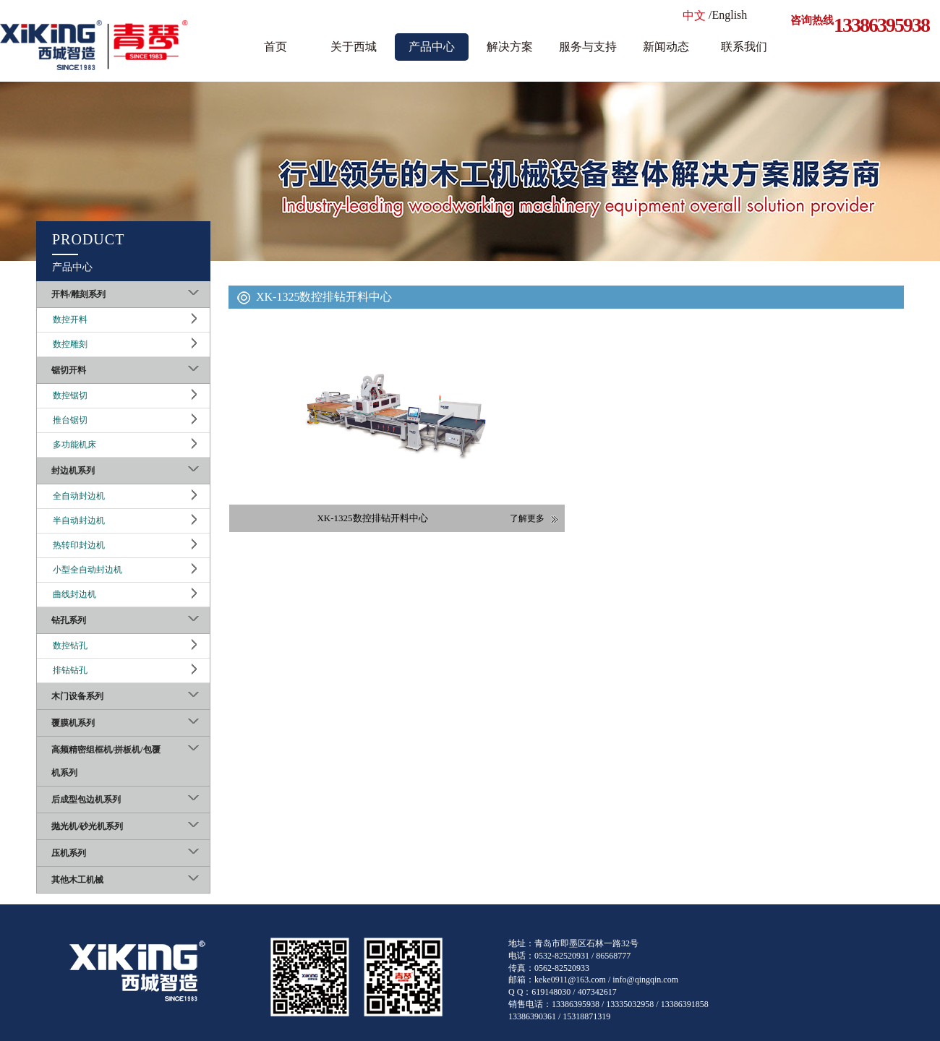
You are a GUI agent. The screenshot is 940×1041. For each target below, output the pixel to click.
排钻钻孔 (70, 670)
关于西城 (353, 46)
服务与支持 (588, 46)
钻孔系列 (68, 620)
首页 (275, 46)
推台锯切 (70, 420)
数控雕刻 (70, 344)
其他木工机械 (77, 880)
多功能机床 (74, 445)
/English (728, 15)
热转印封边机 (79, 545)
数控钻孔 (70, 646)
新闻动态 (666, 46)
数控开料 (70, 319)
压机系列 (68, 853)
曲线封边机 (74, 594)
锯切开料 (68, 370)
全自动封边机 (79, 496)
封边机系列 (73, 471)
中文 (694, 15)
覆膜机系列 (73, 723)
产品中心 (432, 46)
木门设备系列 (77, 696)
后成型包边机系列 (86, 799)
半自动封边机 (79, 520)
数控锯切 (70, 395)
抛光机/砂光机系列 (87, 826)
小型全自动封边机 (87, 570)
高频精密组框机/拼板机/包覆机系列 (106, 761)
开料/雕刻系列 (78, 294)
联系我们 (744, 46)
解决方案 (510, 46)
